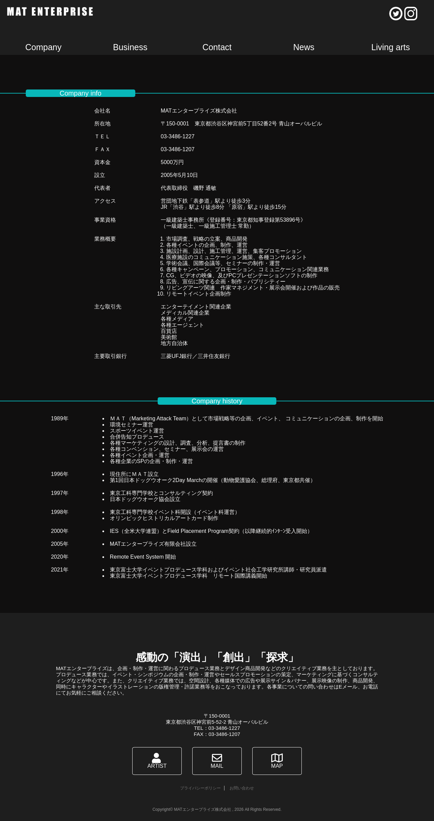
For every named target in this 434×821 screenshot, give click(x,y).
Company (43, 47)
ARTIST (158, 761)
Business (130, 47)
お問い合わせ (242, 788)
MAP (276, 761)
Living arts (390, 47)
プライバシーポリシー (200, 788)
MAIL (217, 761)
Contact (217, 47)
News (304, 47)
